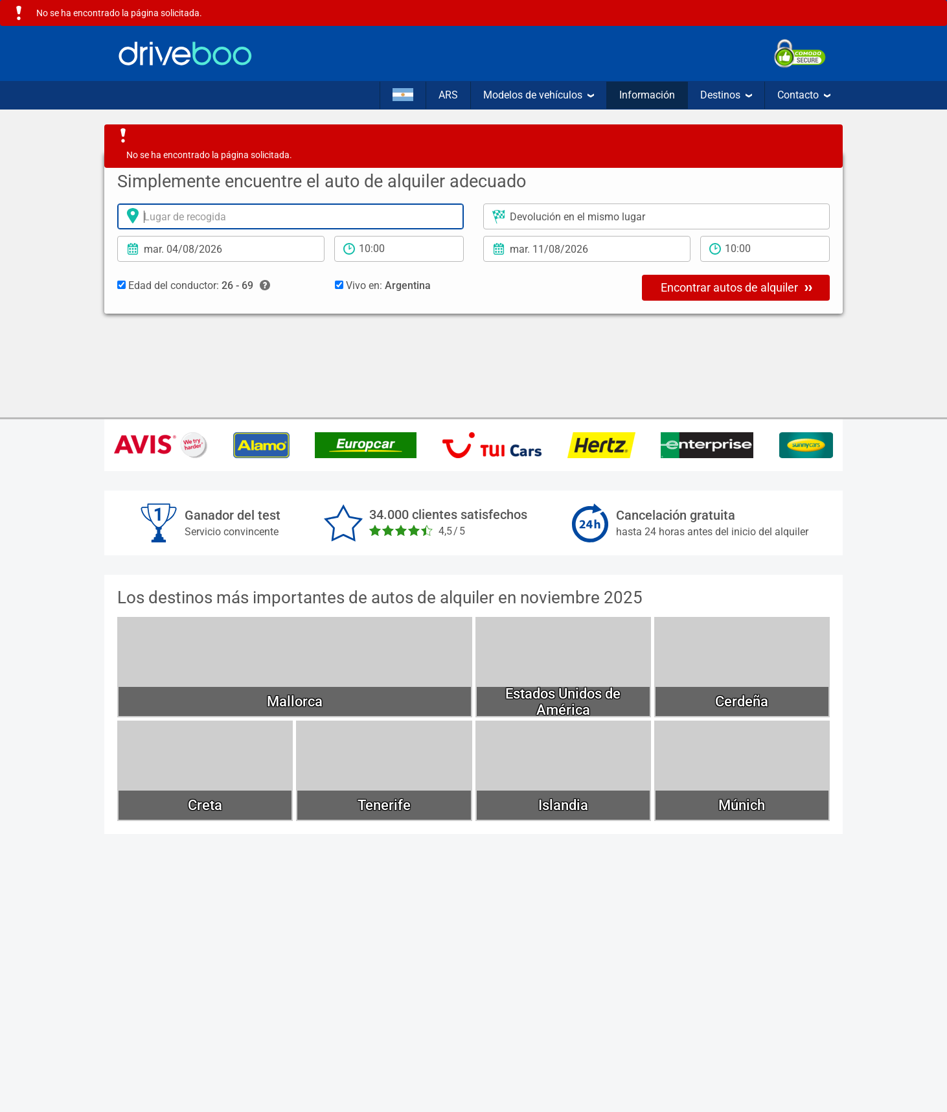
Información (647, 95)
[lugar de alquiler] (290, 216)
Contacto (803, 95)
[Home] (185, 53)
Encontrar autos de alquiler (736, 287)
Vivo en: (383, 285)
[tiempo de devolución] (765, 249)
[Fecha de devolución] (586, 249)
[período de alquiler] (399, 249)
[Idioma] (403, 95)
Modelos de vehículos (538, 95)
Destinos (726, 95)
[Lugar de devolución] (656, 216)
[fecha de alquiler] (221, 249)
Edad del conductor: (193, 285)
